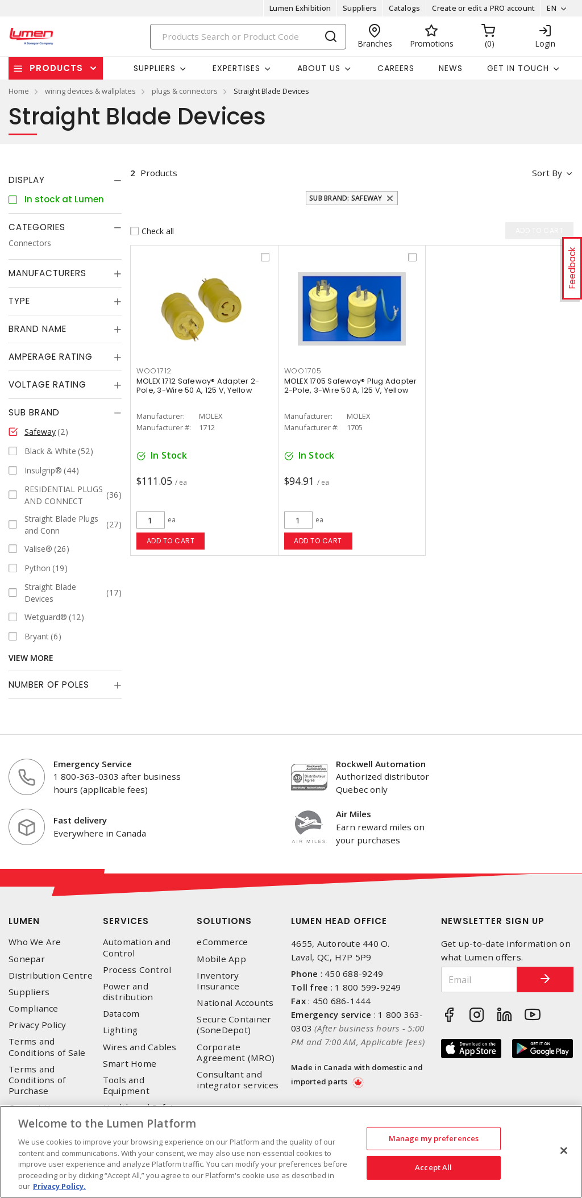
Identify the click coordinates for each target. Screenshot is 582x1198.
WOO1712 (154, 371)
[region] (291, 1151)
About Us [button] (318, 68)
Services (126, 921)
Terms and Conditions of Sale (47, 1047)
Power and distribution (128, 992)
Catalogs (404, 8)
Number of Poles (49, 684)
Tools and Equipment (126, 1085)
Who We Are (35, 942)
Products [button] (56, 68)
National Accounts (235, 1002)
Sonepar (27, 959)
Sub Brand (34, 412)
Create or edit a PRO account (483, 8)
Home (19, 91)
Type (19, 301)
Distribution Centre (51, 975)
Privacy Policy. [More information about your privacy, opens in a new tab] (59, 1186)
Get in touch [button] (518, 68)
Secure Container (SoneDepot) (234, 1024)
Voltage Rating (47, 384)
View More (31, 657)
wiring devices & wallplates (90, 91)
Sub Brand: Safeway (346, 198)
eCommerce (222, 942)
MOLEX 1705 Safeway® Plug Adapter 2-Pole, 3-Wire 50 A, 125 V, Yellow (350, 385)
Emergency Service (92, 763)
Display (27, 180)
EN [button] (551, 8)
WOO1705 (303, 371)
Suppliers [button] (155, 68)
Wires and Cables (140, 1047)
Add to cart (171, 541)
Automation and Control (137, 947)
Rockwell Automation (381, 763)
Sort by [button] (547, 172)
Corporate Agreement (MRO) (236, 1052)
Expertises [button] (236, 68)
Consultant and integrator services (237, 1080)
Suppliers (360, 8)
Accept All (433, 1167)
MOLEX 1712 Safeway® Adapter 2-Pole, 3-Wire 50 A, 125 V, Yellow (198, 385)
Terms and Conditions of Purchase (37, 1080)
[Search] (248, 36)
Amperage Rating (51, 357)
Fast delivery (80, 820)
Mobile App (221, 959)
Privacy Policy (37, 1025)
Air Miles (353, 814)
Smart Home (130, 1063)
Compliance (34, 1008)
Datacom (121, 1013)
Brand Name (37, 329)
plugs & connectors (185, 91)
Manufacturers (47, 273)
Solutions (224, 921)
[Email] (479, 979)
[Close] (563, 1150)
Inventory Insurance (218, 981)
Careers (395, 68)
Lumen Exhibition (300, 8)
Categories (37, 227)
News (451, 68)
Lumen (24, 921)
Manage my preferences (434, 1138)
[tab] (65, 180)
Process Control (137, 969)
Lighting (120, 1030)
